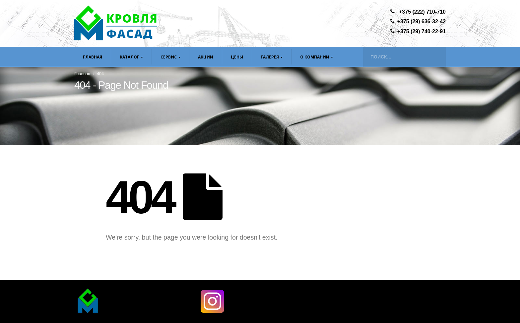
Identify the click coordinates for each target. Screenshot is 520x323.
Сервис (169, 57)
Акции (205, 57)
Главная (92, 57)
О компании (314, 57)
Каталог (129, 57)
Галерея (270, 57)
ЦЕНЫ (237, 57)
